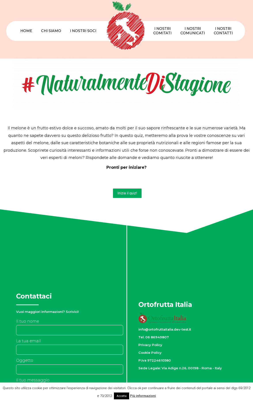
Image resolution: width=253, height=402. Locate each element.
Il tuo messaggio (32, 380)
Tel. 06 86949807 (153, 337)
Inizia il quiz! (127, 193)
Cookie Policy (150, 352)
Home (26, 31)
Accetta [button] (121, 396)
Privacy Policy (150, 345)
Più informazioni (143, 396)
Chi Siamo (51, 31)
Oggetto (24, 360)
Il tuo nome (27, 321)
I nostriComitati (162, 31)
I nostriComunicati (192, 31)
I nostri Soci (83, 31)
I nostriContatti (223, 31)
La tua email (28, 341)
